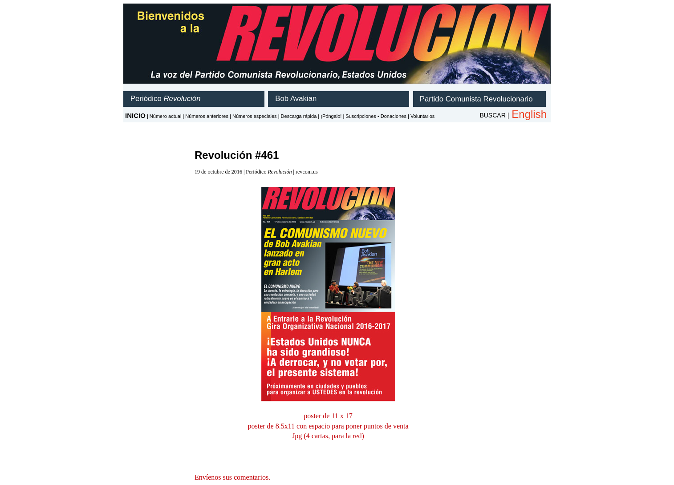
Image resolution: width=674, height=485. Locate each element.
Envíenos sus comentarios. (232, 477)
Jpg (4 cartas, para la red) (328, 436)
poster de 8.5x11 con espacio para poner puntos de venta (328, 426)
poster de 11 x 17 (328, 416)
